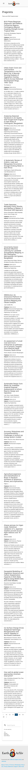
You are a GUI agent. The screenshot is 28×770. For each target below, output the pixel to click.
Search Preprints (11, 725)
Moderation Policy (19, 764)
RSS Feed (21, 766)
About (2, 764)
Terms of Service (9, 764)
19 (22, 714)
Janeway (3, 761)
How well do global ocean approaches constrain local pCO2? (14, 674)
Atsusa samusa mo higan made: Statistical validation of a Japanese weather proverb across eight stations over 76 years (13, 529)
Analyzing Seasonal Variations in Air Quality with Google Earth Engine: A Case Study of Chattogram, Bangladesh (14, 119)
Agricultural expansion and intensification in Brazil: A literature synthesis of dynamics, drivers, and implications (13, 477)
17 (16, 714)
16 (13, 714)
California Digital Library (16, 759)
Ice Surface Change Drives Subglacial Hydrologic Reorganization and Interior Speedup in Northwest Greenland (14, 631)
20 (3, 717)
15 (9, 714)
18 (19, 714)
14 (6, 714)
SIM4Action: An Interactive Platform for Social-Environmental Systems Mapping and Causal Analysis (13, 298)
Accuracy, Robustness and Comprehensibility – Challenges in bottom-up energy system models (14, 434)
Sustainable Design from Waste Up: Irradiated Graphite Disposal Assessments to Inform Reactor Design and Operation (13, 388)
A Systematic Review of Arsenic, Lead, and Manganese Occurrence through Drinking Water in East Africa (14, 164)
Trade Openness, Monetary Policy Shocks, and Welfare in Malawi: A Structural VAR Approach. (13, 207)
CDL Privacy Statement (7, 766)
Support (16, 766)
